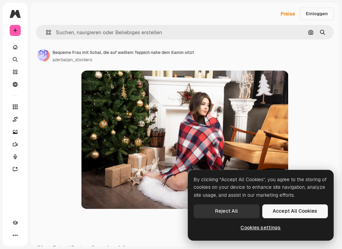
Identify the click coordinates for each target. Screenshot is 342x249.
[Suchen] (15, 59)
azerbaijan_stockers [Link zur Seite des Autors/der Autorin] (72, 60)
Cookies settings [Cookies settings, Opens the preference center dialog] (261, 227)
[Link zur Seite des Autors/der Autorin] (43, 55)
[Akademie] (15, 222)
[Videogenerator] (15, 144)
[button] (45, 32)
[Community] (15, 84)
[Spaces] (15, 119)
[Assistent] (15, 169)
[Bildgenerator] (15, 131)
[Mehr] (15, 235)
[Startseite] (15, 47)
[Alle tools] (15, 106)
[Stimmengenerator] (15, 156)
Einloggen (317, 14)
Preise (288, 14)
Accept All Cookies (295, 211)
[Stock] (15, 71)
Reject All (226, 211)
